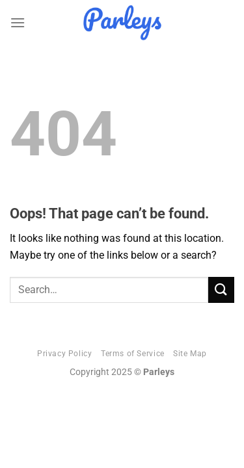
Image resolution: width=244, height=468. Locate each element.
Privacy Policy (64, 353)
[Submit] (221, 289)
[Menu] (17, 22)
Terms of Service (133, 353)
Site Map (190, 353)
